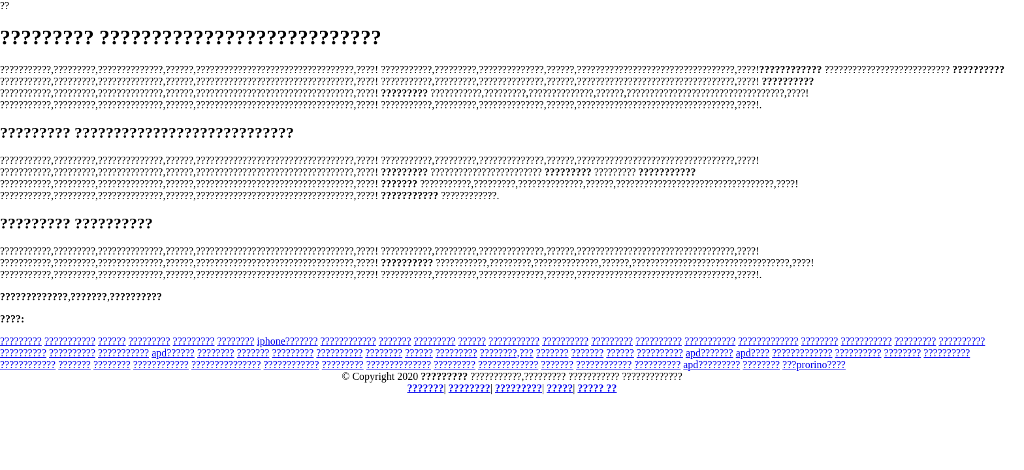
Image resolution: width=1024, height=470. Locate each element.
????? (560, 388)
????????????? (768, 341)
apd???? (753, 352)
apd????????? (711, 364)
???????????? (348, 341)
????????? (21, 341)
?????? (112, 341)
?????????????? (398, 364)
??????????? (69, 341)
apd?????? (173, 352)
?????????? (565, 341)
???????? (236, 341)
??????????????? (226, 364)
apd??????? (709, 352)
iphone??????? (287, 341)
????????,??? (507, 352)
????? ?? (596, 388)
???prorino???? (814, 364)
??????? (395, 341)
